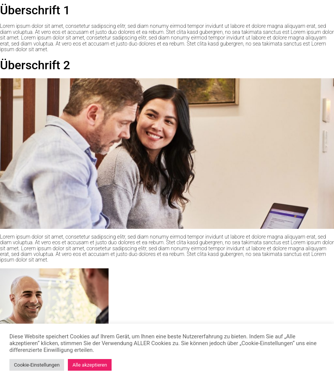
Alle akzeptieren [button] (89, 365)
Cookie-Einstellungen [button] (37, 365)
